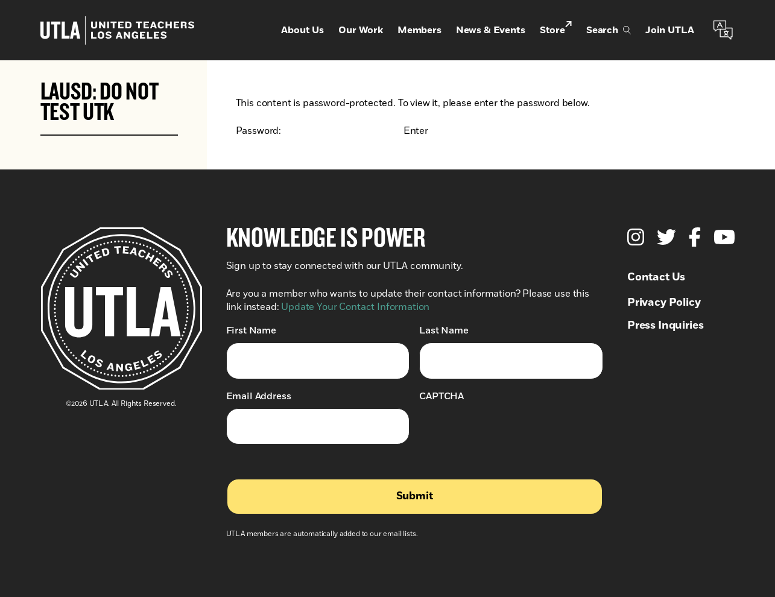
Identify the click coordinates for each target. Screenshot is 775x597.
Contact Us (656, 277)
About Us (302, 30)
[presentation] (511, 431)
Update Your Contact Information (355, 307)
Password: (318, 130)
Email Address (258, 396)
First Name (251, 330)
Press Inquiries (665, 325)
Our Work (360, 30)
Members (419, 30)
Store (556, 29)
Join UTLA (669, 30)
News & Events (490, 30)
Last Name (444, 330)
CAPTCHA (441, 396)
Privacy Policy (664, 302)
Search (608, 30)
